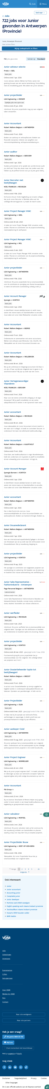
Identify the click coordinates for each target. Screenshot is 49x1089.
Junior (9, 886)
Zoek (34, 4)
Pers (3, 998)
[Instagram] (21, 1067)
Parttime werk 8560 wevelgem (18, 903)
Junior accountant (14, 889)
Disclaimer (6, 1078)
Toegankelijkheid (20, 1078)
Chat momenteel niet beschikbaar (19, 1048)
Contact (5, 1002)
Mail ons (10, 1042)
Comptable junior (13, 896)
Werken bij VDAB (8, 994)
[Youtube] (15, 1067)
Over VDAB (6, 990)
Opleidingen (6, 955)
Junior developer (13, 899)
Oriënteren (6, 959)
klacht (19, 1054)
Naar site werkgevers (23, 1014)
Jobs (5, 15)
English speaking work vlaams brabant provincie (25, 906)
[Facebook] (4, 1067)
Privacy (33, 1078)
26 (39, 869)
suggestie (11, 1054)
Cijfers (4, 974)
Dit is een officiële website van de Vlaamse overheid (21, 1087)
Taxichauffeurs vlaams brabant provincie (22, 909)
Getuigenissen (7, 978)
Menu (44, 4)
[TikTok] (26, 1067)
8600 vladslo (11, 916)
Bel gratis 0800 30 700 (15, 1037)
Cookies (44, 1078)
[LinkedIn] (10, 1067)
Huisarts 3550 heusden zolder (18, 913)
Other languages (11, 1083)
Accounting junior (13, 893)
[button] (46, 814)
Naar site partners (23, 1020)
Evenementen (7, 970)
